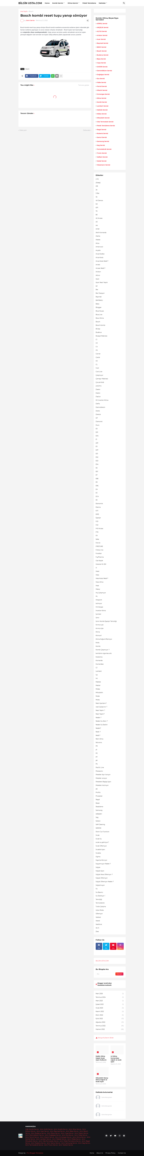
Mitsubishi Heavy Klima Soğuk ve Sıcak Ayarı (102, 1079)
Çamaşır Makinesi (102, 379)
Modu (98, 700)
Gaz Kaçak (99, 560)
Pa (97, 764)
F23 (97, 521)
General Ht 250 (101, 564)
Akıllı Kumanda (101, 232)
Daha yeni (23, 130)
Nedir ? (98, 732)
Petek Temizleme (89, 3)
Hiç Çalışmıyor (101, 593)
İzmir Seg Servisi (84, 1143)
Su (97, 889)
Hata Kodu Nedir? (102, 578)
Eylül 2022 (110, 1019)
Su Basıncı (99, 892)
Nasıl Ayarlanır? (101, 703)
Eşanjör (98, 518)
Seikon (98, 821)
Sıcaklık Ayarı (100, 849)
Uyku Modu (100, 910)
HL (97, 596)
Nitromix (99, 742)
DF (97, 418)
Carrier (98, 354)
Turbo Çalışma (101, 906)
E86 (97, 479)
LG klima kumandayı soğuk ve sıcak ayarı (116, 1059)
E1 (96, 439)
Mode (98, 696)
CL (97, 364)
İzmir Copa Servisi (67, 1133)
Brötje (98, 329)
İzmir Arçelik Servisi (61, 1129)
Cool (97, 368)
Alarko (98, 236)
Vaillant (98, 917)
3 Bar (97, 193)
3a (96, 197)
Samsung (99, 810)
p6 (97, 760)
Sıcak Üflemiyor (101, 846)
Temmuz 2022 (110, 1026)
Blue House (100, 311)
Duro (97, 425)
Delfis (98, 404)
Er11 (97, 511)
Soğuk (98, 867)
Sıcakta (98, 853)
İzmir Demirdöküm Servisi (34, 1135)
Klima (98, 632)
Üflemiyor (99, 914)
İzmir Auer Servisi (43, 1131)
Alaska (98, 240)
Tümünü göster (83, 85)
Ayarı (97, 279)
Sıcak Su (99, 839)
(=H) (97, 179)
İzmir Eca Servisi (67, 1135)
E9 (97, 482)
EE (97, 500)
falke (97, 539)
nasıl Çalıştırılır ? (101, 707)
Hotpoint (99, 600)
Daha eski (86, 130)
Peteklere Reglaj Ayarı (103, 782)
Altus (97, 243)
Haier (97, 571)
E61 (97, 471)
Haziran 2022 (110, 1029)
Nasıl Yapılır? (100, 714)
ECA (97, 496)
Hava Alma (99, 582)
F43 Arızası (99, 528)
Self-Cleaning (100, 824)
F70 (97, 532)
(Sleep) (98, 183)
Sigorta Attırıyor (101, 860)
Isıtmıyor (99, 603)
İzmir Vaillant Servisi (66, 1145)
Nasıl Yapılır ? (100, 710)
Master (98, 685)
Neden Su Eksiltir (102, 725)
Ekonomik (99, 503)
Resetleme (99, 807)
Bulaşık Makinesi (101, 336)
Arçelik (98, 250)
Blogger (99, 307)
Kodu (97, 643)
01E (97, 186)
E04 (97, 436)
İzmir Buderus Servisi (38, 1133)
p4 (97, 757)
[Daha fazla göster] (61, 76)
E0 (97, 429)
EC (97, 493)
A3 (97, 222)
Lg (97, 675)
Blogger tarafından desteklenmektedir (104, 984)
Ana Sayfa (23, 11)
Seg (97, 817)
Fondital (99, 553)
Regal (98, 799)
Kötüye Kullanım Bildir (106, 1038)
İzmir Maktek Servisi (59, 1139)
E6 (97, 468)
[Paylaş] (87, 20)
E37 (97, 450)
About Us (99, 1153)
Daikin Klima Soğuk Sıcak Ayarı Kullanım (101, 1058)
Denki (98, 411)
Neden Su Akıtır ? (102, 721)
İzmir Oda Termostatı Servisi (49, 1141)
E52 (97, 457)
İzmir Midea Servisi (74, 1139)
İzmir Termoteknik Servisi (34, 1145)
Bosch (31, 11)
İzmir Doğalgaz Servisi (53, 1135)
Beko (97, 304)
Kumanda (99, 660)
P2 (97, 753)
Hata (97, 575)
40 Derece (99, 200)
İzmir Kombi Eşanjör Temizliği (106, 621)
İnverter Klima (101, 610)
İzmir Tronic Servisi (51, 1145)
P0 (97, 746)
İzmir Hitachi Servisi (47, 1137)
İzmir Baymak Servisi (57, 1131)
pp (97, 789)
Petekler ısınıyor (101, 778)
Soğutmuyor (100, 885)
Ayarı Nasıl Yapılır (102, 282)
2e (96, 190)
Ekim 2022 (110, 1015)
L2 (96, 667)
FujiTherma (100, 557)
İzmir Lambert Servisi (43, 1139)
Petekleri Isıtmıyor (102, 785)
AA (97, 225)
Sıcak (97, 835)
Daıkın (98, 389)
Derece (98, 414)
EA (97, 489)
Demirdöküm (100, 407)
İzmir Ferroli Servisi (32, 1137)
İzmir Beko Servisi (72, 1131)
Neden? (98, 728)
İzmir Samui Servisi (53, 1143)
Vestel (98, 921)
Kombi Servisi (57, 3)
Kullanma (99, 657)
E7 (96, 475)
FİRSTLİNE (99, 546)
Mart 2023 (110, 1001)
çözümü (98, 386)
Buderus (99, 332)
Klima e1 (99, 635)
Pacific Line (100, 767)
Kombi (98, 646)
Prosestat (99, 796)
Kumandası (100, 664)
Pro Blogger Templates (35, 1153)
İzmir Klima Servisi (79, 1137)
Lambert (99, 671)
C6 (97, 350)
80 (97, 215)
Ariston (98, 272)
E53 (97, 461)
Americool (99, 247)
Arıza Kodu (99, 257)
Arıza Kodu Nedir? (102, 261)
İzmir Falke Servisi (80, 1135)
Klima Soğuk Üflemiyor (104, 639)
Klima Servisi (73, 3)
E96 (97, 486)
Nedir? (98, 735)
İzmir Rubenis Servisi (38, 1143)
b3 (96, 286)
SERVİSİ (98, 828)
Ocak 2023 (110, 1008)
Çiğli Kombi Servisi (32, 1129)
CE (97, 361)
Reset (98, 803)
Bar (97, 289)
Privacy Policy (110, 1153)
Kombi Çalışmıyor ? (103, 650)
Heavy (98, 589)
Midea (98, 689)
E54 (97, 464)
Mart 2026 (110, 994)
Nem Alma (99, 739)
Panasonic (99, 771)
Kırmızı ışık (99, 625)
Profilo (98, 792)
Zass (97, 931)
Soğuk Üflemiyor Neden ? (105, 881)
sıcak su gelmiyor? (102, 842)
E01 (97, 432)
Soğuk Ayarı (100, 871)
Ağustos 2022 (110, 1022)
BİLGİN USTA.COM (30, 3)
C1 (96, 339)
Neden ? (98, 717)
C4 (97, 347)
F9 (97, 536)
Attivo (98, 275)
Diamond (99, 421)
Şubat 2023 (110, 1004)
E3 (96, 446)
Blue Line (99, 315)
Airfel (97, 229)
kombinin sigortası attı (104, 653)
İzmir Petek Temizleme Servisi (70, 1141)
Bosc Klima (100, 318)
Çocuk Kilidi (100, 382)
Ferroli (98, 543)
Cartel (98, 357)
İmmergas (99, 607)
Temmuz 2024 (110, 997)
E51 (97, 454)
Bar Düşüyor (100, 293)
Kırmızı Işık (99, 628)
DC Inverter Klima (102, 400)
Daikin (98, 393)
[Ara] (124, 3)
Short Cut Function (102, 832)
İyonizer (98, 614)
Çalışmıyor (99, 375)
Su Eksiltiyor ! (100, 896)
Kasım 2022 (110, 1012)
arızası (98, 265)
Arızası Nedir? (100, 268)
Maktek (98, 682)
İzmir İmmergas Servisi (63, 1137)
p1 (96, 750)
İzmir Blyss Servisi (53, 1133)
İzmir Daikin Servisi (81, 1133)
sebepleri (99, 814)
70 (96, 211)
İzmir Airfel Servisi (46, 1129)
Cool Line (99, 372)
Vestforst (99, 924)
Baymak (99, 297)
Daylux (98, 396)
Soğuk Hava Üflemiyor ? (104, 874)
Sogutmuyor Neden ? (103, 864)
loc (97, 678)
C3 (97, 343)
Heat (97, 586)
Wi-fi (97, 928)
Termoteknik (100, 903)
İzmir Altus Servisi (75, 1129)
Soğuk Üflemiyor (102, 878)
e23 (97, 443)
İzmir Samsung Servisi (69, 1143)
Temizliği (99, 899)
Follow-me (99, 550)
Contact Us (122, 1153)
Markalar (102, 3)
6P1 (97, 207)
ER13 (97, 514)
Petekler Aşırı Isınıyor (103, 774)
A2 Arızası (99, 218)
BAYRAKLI (99, 300)
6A (97, 204)
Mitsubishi (99, 692)
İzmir (97, 618)
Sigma (98, 857)
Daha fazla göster (107, 1097)
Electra (98, 507)
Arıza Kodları (100, 254)
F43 (97, 525)
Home (47, 3)
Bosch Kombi (100, 325)
